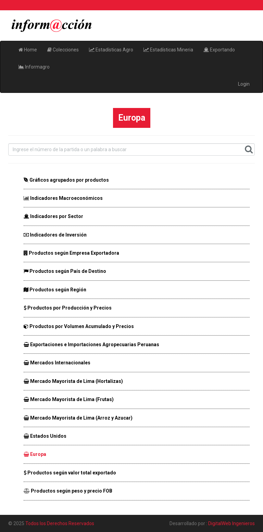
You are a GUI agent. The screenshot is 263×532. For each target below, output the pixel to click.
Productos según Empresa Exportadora (71, 253)
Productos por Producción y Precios (68, 308)
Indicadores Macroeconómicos (63, 198)
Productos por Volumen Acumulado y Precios (79, 326)
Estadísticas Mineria (168, 49)
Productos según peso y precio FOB (68, 491)
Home (27, 49)
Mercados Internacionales (57, 362)
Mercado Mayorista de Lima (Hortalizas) (73, 381)
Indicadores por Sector (53, 216)
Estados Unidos (45, 436)
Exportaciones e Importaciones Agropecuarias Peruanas (91, 344)
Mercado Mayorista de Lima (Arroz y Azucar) (78, 418)
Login (244, 84)
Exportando (219, 49)
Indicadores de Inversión (55, 235)
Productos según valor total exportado (70, 472)
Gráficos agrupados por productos (66, 180)
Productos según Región (55, 289)
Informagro (34, 67)
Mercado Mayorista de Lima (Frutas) (69, 399)
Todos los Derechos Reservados (59, 523)
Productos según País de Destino (65, 271)
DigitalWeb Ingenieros (231, 523)
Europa (35, 454)
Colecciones (63, 49)
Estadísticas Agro (111, 49)
